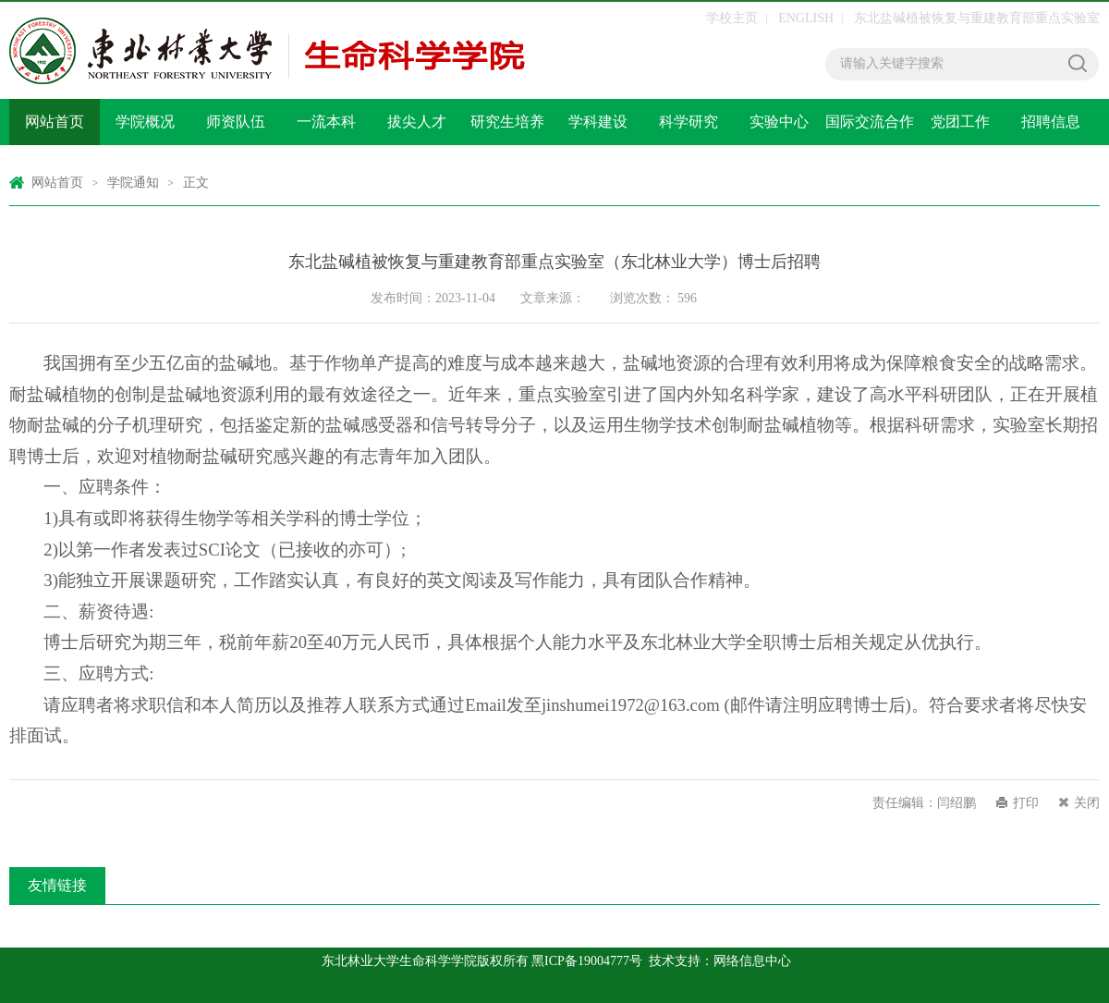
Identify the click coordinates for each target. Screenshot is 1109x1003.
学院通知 (133, 183)
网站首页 (54, 121)
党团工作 (960, 121)
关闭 (1087, 803)
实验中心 (779, 121)
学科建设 (598, 121)
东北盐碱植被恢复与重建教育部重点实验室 (977, 18)
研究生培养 (507, 121)
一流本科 (326, 121)
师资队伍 (235, 121)
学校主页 (732, 18)
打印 (1026, 803)
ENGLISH (806, 18)
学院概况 (145, 121)
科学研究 (688, 121)
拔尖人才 (416, 121)
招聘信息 (1050, 121)
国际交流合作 (869, 121)
